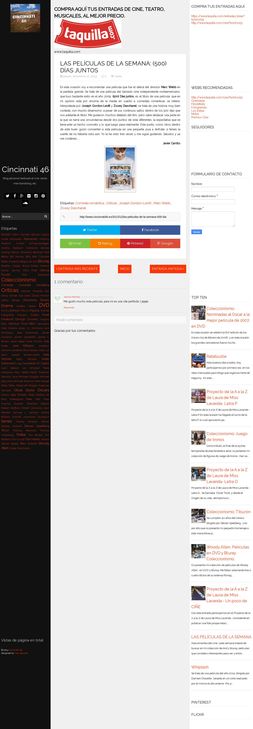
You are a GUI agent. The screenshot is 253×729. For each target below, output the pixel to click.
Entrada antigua (168, 269)
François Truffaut (29, 314)
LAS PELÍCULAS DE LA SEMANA (221, 637)
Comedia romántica (34, 285)
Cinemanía (198, 100)
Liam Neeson (11, 367)
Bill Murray (18, 256)
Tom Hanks (33, 439)
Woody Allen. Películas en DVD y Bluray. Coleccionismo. (228, 553)
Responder (69, 307)
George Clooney (27, 319)
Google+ (165, 243)
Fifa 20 (25, 310)
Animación (31, 239)
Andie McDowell (12, 239)
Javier (118, 76)
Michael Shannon (24, 381)
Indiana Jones (17, 328)
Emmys (15, 310)
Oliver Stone (25, 390)
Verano (45, 439)
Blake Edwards (10, 261)
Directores (31, 300)
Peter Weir (35, 399)
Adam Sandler (21, 234)
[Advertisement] (25, 99)
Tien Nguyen (21, 653)
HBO (33, 323)
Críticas (11, 290)
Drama (8, 305)
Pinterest (135, 243)
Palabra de (42, 394)
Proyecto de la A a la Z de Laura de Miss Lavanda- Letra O (227, 475)
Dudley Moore (28, 306)
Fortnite (45, 310)
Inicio (124, 269)
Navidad (7, 390)
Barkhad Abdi (41, 252)
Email (75, 243)
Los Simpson (32, 367)
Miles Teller (8, 385)
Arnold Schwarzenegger (32, 243)
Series (8, 421)
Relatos (45, 403)
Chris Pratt (31, 270)
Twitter (90, 230)
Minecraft (22, 385)
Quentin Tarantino (27, 403)
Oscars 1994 (9, 394)
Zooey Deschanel (19, 448)
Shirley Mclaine (28, 421)
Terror (7, 430)
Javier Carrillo (34, 341)
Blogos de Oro (29, 261)
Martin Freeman (39, 372)
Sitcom (45, 421)
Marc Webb (22, 372)
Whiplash (200, 667)
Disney (44, 300)
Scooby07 (43, 416)
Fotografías (9, 314)
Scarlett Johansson (24, 416)
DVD (44, 305)
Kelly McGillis (29, 359)
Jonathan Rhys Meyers (25, 350)
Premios (7, 403)
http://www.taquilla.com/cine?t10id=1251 (217, 22)
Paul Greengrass (13, 399)
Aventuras (33, 247)
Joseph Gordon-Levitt (27, 354)
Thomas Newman (26, 430)
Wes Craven (29, 443)
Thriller (22, 435)
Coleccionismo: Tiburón (228, 511)
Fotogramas (199, 107)
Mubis (195, 114)
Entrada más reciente (77, 269)
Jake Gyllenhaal (29, 332)
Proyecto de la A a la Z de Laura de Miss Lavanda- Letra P (227, 397)
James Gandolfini (26, 337)
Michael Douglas (29, 376)
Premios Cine (199, 117)
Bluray (43, 261)
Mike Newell (42, 381)
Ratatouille (217, 356)
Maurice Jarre (10, 376)
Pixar (46, 399)
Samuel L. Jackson (27, 412)
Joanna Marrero (72, 297)
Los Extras (197, 110)
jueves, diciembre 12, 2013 (79, 76)
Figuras (35, 310)
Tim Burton (36, 434)
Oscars (43, 390)
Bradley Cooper (11, 265)
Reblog (105, 243)
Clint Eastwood (35, 274)
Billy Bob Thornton (37, 256)
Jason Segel (18, 341)
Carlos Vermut (12, 270)
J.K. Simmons (35, 328)
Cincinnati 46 (25, 169)
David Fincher (40, 295)
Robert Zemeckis (33, 407)
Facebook (150, 230)
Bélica (5, 256)
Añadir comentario (69, 320)
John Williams (25, 345)
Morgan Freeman (38, 385)
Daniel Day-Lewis (20, 295)
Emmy (5, 310)
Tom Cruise (18, 439)
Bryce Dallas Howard (35, 265)
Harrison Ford (18, 323)
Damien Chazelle (32, 291)
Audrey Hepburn (13, 247)
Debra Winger (12, 300)
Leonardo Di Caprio (36, 363)
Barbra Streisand (22, 252)
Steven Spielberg (36, 426)
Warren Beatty (10, 443)
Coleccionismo (18, 280)
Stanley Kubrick (12, 426)
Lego (20, 363)
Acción (6, 234)
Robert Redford (11, 407)
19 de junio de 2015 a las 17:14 (97, 297)
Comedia (10, 285)
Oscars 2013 (26, 394)
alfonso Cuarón (40, 234)
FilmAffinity (198, 104)
